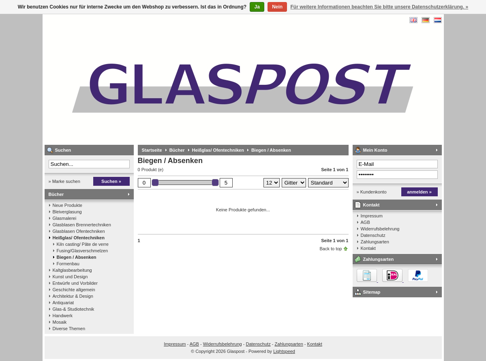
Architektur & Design (73, 296)
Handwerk (63, 315)
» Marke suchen (64, 181)
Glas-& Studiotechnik (73, 309)
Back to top (330, 248)
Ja (256, 7)
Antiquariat (63, 302)
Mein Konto (375, 150)
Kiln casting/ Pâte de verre (83, 244)
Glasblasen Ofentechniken (79, 231)
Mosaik (60, 322)
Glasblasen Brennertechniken (82, 224)
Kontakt (371, 204)
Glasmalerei (65, 218)
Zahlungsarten (375, 241)
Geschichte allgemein (74, 289)
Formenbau (68, 263)
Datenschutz (373, 235)
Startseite (152, 150)
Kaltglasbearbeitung (72, 270)
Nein (277, 7)
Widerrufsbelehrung (380, 228)
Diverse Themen (69, 328)
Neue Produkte (67, 205)
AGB (365, 222)
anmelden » (419, 191)
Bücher (56, 194)
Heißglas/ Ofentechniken (79, 237)
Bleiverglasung (67, 211)
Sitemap (372, 292)
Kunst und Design (70, 276)
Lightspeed (284, 351)
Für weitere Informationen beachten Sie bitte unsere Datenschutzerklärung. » (380, 7)
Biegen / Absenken (76, 257)
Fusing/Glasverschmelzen (82, 250)
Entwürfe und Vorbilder (75, 283)
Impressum (372, 215)
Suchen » (111, 181)
